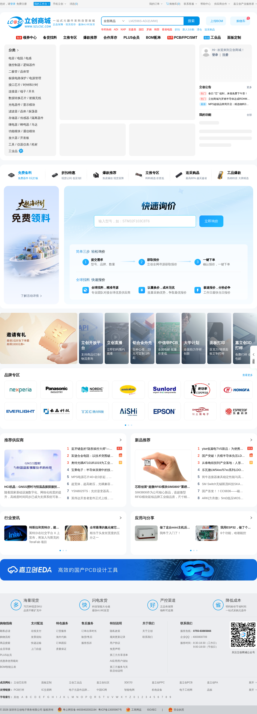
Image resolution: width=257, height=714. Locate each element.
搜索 (191, 21)
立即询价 (211, 221)
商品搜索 (5, 642)
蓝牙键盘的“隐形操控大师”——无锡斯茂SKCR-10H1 (92, 448)
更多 (249, 87)
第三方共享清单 (119, 654)
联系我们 (147, 636)
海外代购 (61, 636)
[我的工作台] (42, 4)
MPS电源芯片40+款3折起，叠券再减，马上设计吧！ (92, 477)
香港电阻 (167, 29)
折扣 (177, 29)
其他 (16, 697)
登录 (12, 3)
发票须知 (36, 636)
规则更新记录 (117, 636)
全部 (249, 114)
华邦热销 (106, 29)
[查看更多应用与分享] (251, 518)
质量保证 (61, 648)
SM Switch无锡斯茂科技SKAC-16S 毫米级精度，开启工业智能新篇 (223, 484)
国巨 (141, 29)
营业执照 (179, 709)
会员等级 (5, 648)
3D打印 (128, 682)
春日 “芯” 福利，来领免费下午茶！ (228, 93)
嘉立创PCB (186, 682)
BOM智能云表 (8, 666)
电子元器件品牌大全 (80, 689)
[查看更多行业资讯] (120, 518)
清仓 (199, 29)
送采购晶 (210, 29)
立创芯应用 (20, 682)
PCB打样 (19, 689)
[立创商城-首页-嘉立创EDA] (128, 569)
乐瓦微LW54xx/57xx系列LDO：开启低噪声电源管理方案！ (223, 470)
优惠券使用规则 (9, 660)
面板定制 (46, 682)
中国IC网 (102, 689)
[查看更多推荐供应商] (120, 440)
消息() (74, 3)
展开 (253, 682)
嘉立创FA (212, 682)
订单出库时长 (89, 630)
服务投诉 (86, 642)
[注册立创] (225, 54)
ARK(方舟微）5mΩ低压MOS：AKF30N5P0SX (223, 498)
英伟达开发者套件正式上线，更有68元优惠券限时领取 (92, 498)
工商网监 (136, 709)
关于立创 (147, 630)
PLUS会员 (6, 654)
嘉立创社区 (103, 682)
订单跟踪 (61, 642)
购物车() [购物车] (173, 4)
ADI (116, 29)
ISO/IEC (152, 709)
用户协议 (115, 642)
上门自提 (36, 648)
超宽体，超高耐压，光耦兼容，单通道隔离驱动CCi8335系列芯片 (92, 484)
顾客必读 (5, 630)
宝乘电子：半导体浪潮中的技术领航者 (92, 470)
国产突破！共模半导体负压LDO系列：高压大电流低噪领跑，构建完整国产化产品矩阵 (223, 455)
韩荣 (156, 29)
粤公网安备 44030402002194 (80, 709)
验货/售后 (86, 636)
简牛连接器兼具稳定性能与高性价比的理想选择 (223, 477)
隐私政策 (115, 630)
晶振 (209, 689)
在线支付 (36, 630)
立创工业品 (75, 682)
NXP (123, 29)
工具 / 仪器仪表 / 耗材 (23, 144)
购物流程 (5, 636)
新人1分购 (188, 29)
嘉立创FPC (158, 682)
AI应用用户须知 (119, 660)
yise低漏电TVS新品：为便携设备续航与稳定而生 (223, 448)
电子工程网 (185, 689)
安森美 (132, 29)
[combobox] (143, 221)
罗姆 (149, 29)
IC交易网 (46, 689)
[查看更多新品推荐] (251, 440)
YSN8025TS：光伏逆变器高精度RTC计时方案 (92, 491)
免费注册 (21, 3)
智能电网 (129, 689)
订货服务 (61, 630)
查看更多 (247, 375)
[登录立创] (215, 54)
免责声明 (115, 648)
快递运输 (36, 642)
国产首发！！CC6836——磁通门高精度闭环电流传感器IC (223, 491)
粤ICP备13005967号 (110, 709)
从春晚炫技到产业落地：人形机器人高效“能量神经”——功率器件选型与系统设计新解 (223, 463)
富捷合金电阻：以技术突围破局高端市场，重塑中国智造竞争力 (92, 455)
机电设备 (157, 689)
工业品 (15, 150)
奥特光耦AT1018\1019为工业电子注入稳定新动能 (92, 463)
